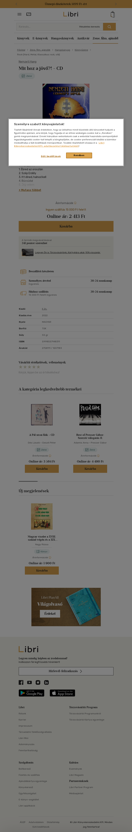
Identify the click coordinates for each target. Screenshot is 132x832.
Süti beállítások (51, 156)
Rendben (79, 155)
